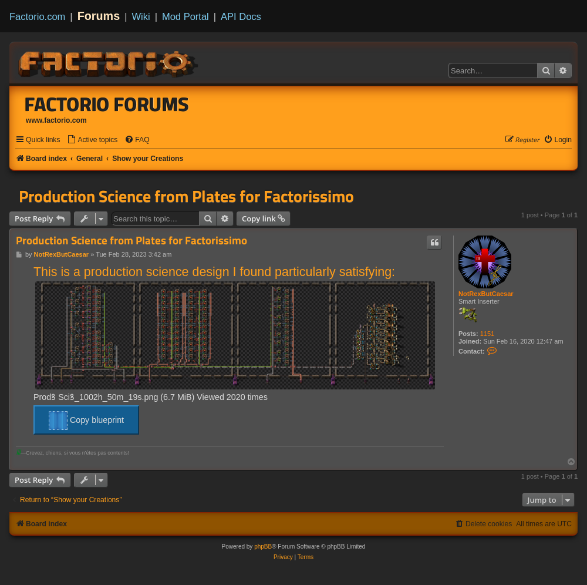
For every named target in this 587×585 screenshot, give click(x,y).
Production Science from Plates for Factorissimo (186, 196)
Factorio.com (37, 16)
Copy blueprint (86, 420)
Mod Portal (185, 16)
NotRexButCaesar (486, 293)
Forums (98, 15)
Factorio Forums (107, 104)
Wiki (141, 16)
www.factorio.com (56, 120)
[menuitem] (92, 140)
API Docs (241, 16)
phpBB (263, 546)
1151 (487, 333)
